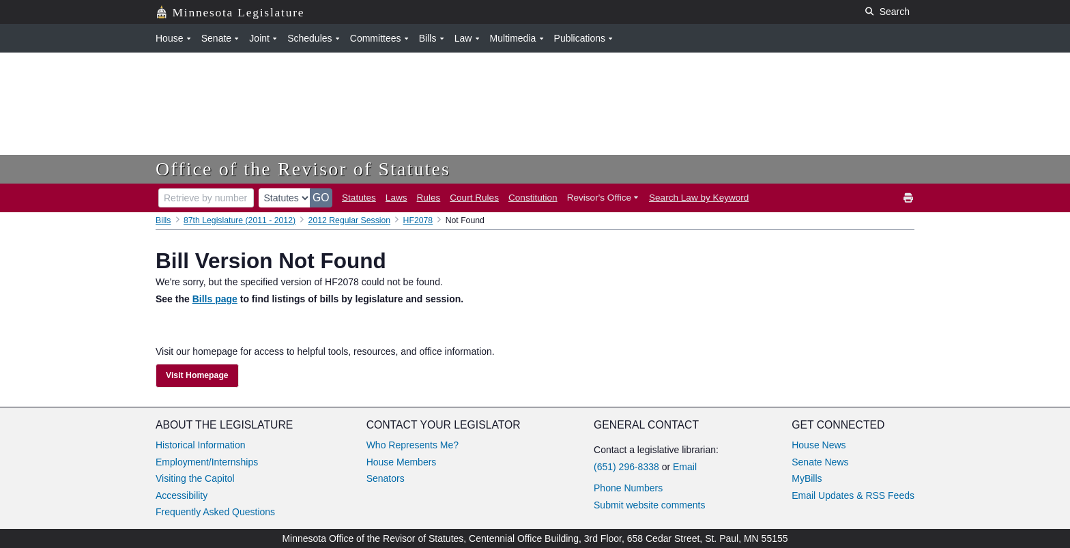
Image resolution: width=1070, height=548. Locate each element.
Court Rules (474, 197)
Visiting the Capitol (195, 478)
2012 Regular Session (349, 220)
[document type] (284, 197)
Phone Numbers (628, 487)
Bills (163, 220)
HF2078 (418, 220)
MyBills (807, 478)
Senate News (820, 462)
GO (321, 197)
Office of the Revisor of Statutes (303, 168)
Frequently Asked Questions (215, 511)
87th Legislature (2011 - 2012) (239, 220)
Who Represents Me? (412, 444)
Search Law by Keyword (699, 197)
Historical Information (201, 444)
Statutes (359, 197)
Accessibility (181, 495)
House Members (401, 462)
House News (818, 444)
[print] (909, 198)
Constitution (533, 197)
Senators (385, 478)
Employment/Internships (207, 462)
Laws (396, 197)
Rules (429, 197)
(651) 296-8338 (626, 466)
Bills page (214, 298)
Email (685, 466)
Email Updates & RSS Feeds (853, 495)
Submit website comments (649, 505)
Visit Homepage (197, 375)
